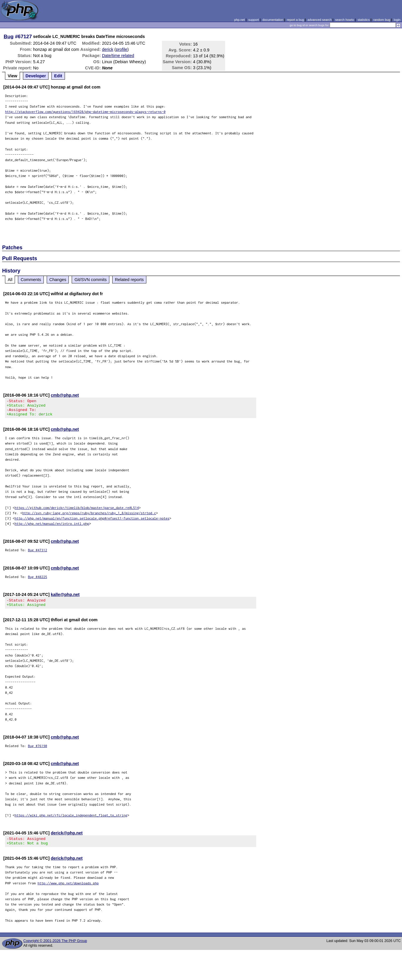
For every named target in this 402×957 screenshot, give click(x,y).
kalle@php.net (65, 598)
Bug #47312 (37, 553)
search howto (344, 19)
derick (107, 49)
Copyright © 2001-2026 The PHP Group (55, 948)
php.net (239, 19)
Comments (31, 279)
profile (121, 49)
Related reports (129, 279)
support (253, 19)
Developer (36, 76)
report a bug (295, 19)
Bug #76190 (37, 751)
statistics (364, 19)
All (10, 279)
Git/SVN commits (90, 279)
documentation (272, 19)
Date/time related (118, 55)
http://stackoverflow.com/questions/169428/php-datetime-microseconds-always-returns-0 (85, 111)
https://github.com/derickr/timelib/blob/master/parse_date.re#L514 (77, 511)
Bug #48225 (37, 580)
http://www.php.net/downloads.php (68, 890)
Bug (9, 36)
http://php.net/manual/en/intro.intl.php (52, 527)
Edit (58, 76)
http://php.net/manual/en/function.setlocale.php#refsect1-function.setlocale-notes (92, 522)
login (397, 19)
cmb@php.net (65, 395)
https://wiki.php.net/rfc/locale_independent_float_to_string (71, 820)
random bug (381, 19)
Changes (57, 279)
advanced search (319, 19)
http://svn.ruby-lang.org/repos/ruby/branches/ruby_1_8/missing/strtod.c (89, 516)
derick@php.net (67, 838)
